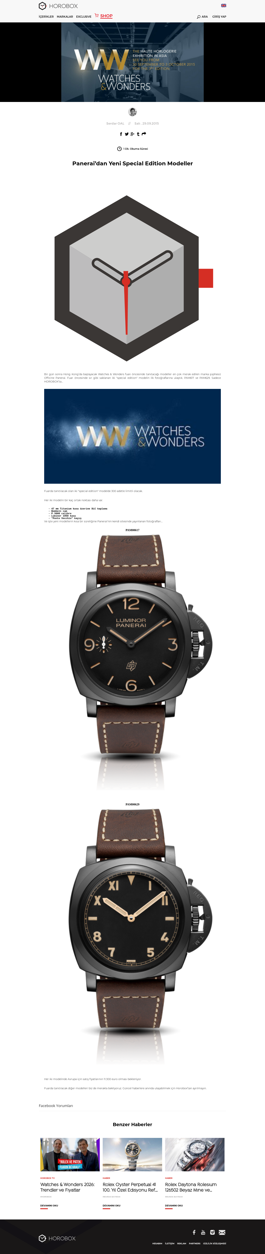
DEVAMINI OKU (49, 1206)
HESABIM (157, 1243)
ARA (202, 17)
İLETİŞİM (169, 1243)
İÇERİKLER (46, 16)
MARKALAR (65, 16)
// (132, 123)
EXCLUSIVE (83, 16)
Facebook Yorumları (56, 1105)
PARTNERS (194, 1243)
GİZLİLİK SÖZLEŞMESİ (214, 1243)
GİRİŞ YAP (219, 16)
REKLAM (181, 1243)
